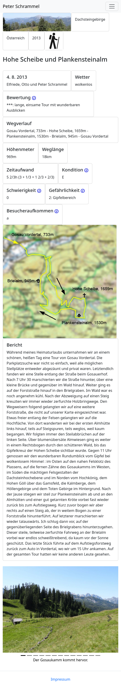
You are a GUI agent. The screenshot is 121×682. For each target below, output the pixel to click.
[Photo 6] (60, 655)
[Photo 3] (41, 655)
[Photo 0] (23, 655)
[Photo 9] (79, 655)
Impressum (60, 679)
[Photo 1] (29, 655)
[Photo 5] (54, 655)
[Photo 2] (35, 655)
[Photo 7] (66, 655)
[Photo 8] (72, 655)
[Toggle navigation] (112, 6)
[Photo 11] (91, 655)
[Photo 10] (85, 655)
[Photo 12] (97, 655)
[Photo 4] (48, 655)
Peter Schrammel (21, 6)
